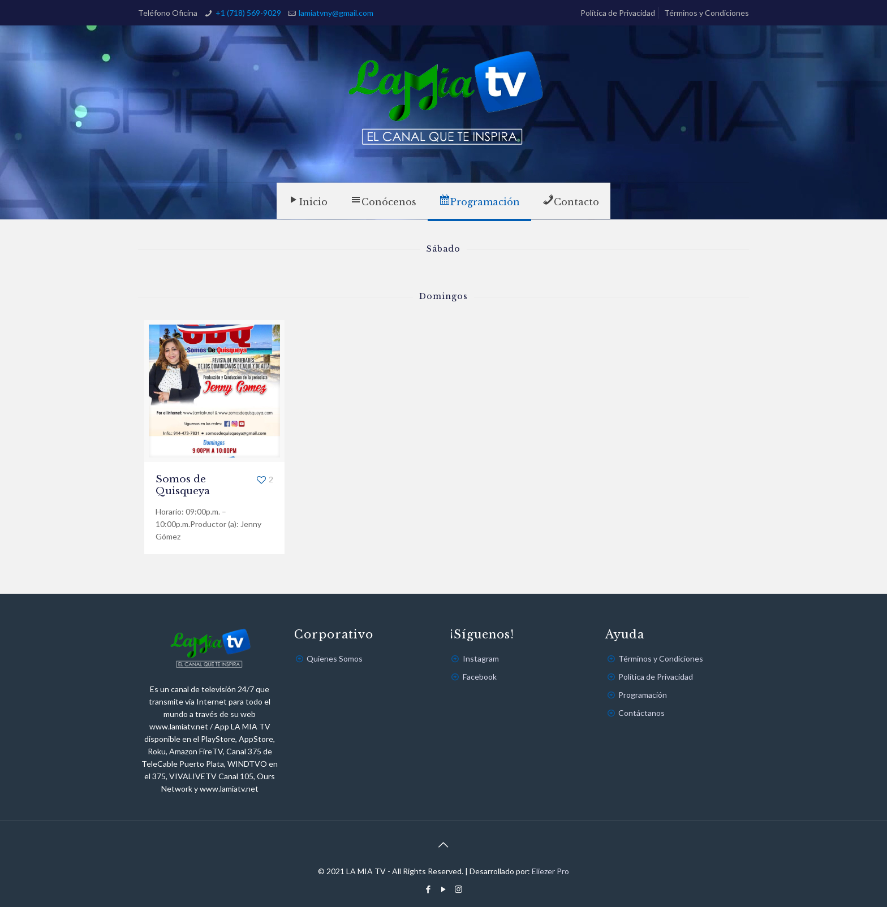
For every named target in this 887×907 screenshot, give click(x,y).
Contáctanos (641, 713)
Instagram (481, 658)
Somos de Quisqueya (183, 485)
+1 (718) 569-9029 (248, 13)
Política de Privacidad (617, 13)
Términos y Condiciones (706, 13)
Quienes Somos (335, 658)
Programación (642, 694)
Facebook (480, 676)
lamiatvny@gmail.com (336, 13)
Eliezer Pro (550, 871)
